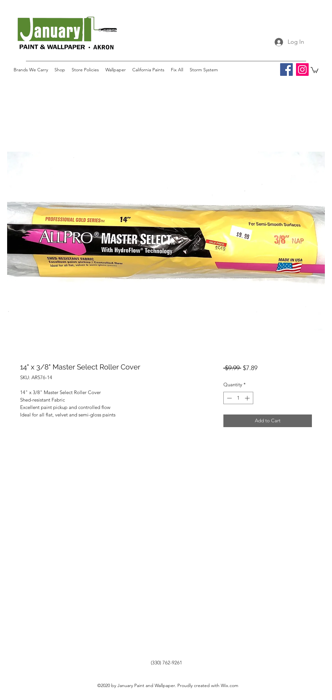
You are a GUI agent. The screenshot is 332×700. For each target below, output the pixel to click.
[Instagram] (302, 69)
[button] (314, 69)
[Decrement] (228, 398)
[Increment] (247, 398)
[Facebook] (286, 69)
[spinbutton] (238, 398)
